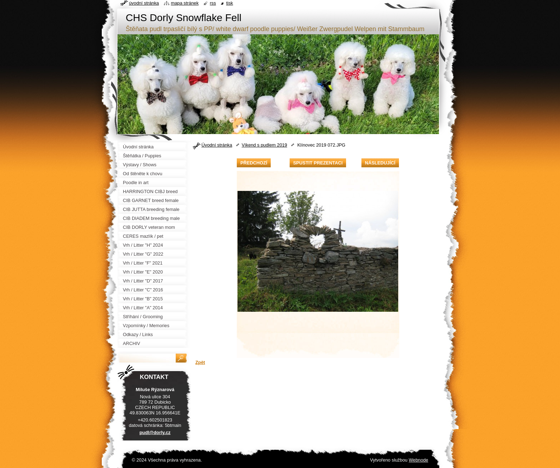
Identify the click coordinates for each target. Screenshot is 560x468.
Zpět (200, 362)
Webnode (418, 460)
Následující (380, 163)
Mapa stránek (185, 3)
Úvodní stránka (216, 145)
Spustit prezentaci (317, 163)
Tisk (229, 3)
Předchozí (253, 163)
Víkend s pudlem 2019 (264, 145)
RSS (213, 3)
